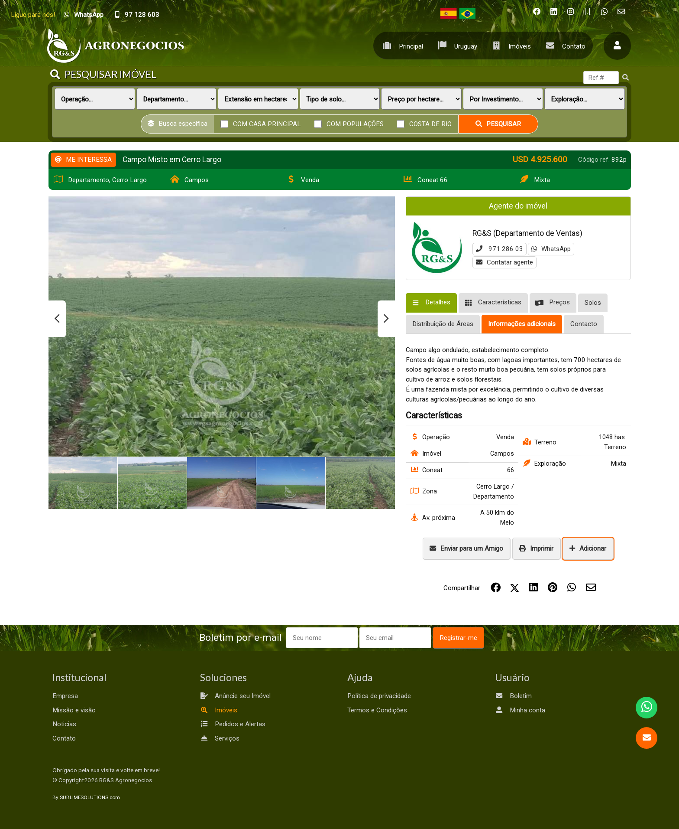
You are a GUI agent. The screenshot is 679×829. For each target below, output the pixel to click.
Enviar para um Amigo (466, 548)
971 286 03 (499, 249)
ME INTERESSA (83, 159)
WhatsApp (551, 249)
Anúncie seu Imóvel (235, 696)
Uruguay (455, 45)
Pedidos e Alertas (232, 724)
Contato (563, 45)
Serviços (219, 738)
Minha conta (520, 710)
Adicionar (587, 548)
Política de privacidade (379, 696)
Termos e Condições (377, 710)
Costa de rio (430, 123)
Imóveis (509, 45)
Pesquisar (498, 124)
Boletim (513, 696)
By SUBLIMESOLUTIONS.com (86, 797)
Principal (400, 45)
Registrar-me (458, 638)
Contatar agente (504, 262)
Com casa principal (267, 123)
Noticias (64, 724)
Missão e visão (74, 710)
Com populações (355, 123)
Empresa (65, 696)
